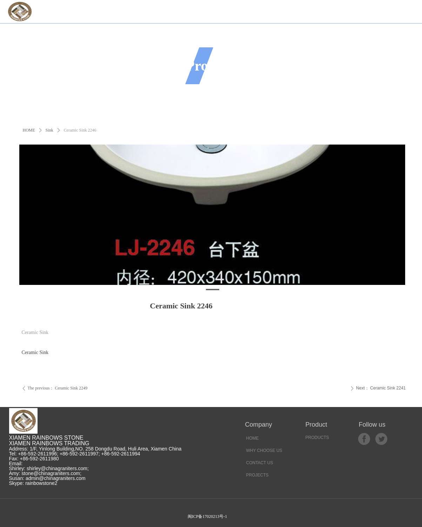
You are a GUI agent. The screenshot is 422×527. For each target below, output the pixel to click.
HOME (29, 130)
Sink (49, 130)
